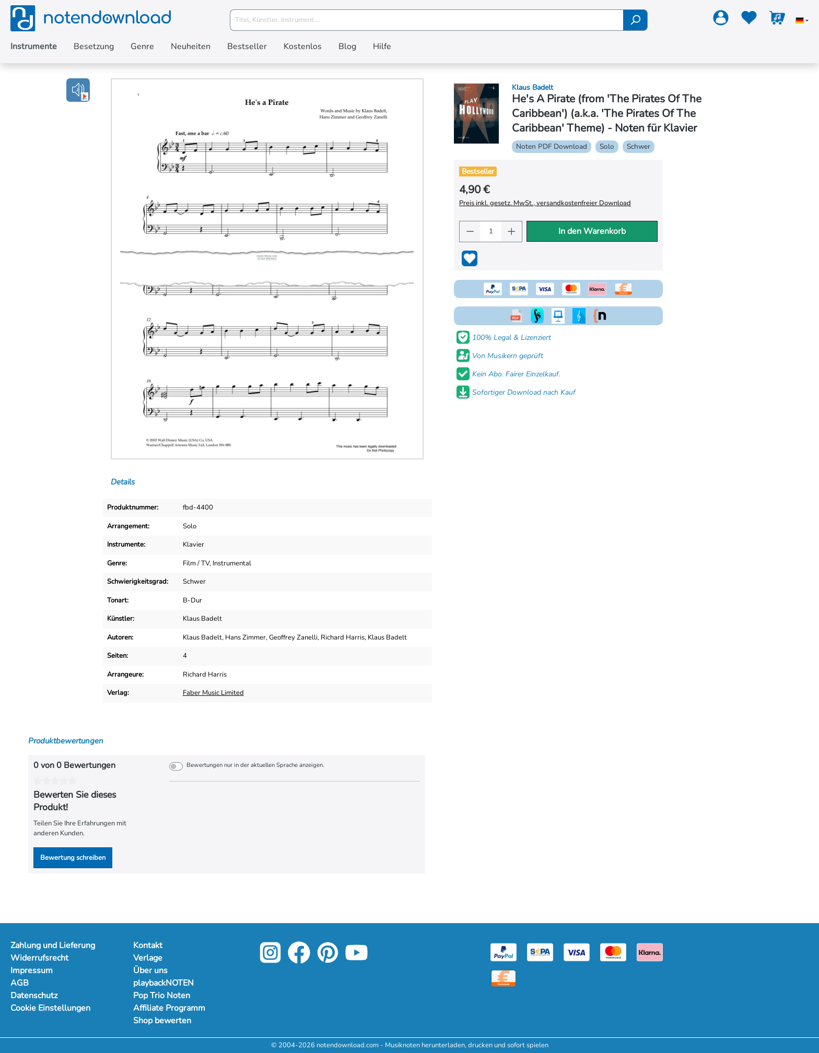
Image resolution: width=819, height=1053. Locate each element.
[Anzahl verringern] (470, 231)
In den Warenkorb (592, 231)
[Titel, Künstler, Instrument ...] (427, 20)
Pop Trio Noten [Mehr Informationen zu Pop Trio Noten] (161, 995)
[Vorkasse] (503, 978)
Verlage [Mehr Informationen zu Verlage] (147, 958)
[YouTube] (356, 960)
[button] (78, 90)
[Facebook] (299, 960)
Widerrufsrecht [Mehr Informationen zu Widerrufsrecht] (39, 958)
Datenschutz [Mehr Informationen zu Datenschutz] (33, 995)
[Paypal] (503, 951)
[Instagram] (270, 960)
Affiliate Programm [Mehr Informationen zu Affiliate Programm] (169, 1008)
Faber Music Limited (213, 692)
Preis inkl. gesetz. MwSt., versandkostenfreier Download (545, 203)
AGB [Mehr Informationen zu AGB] (19, 983)
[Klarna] (649, 951)
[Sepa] (540, 951)
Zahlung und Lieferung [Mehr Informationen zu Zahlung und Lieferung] (52, 945)
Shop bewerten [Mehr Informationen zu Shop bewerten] (162, 1020)
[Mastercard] (613, 951)
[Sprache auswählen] (802, 21)
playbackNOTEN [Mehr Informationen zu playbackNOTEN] (163, 983)
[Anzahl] (490, 231)
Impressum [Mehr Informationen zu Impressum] (31, 970)
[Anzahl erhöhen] (512, 231)
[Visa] (576, 951)
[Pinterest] (328, 960)
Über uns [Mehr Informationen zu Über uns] (150, 970)
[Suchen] (635, 20)
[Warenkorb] (777, 19)
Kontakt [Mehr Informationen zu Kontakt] (147, 945)
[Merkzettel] (749, 19)
